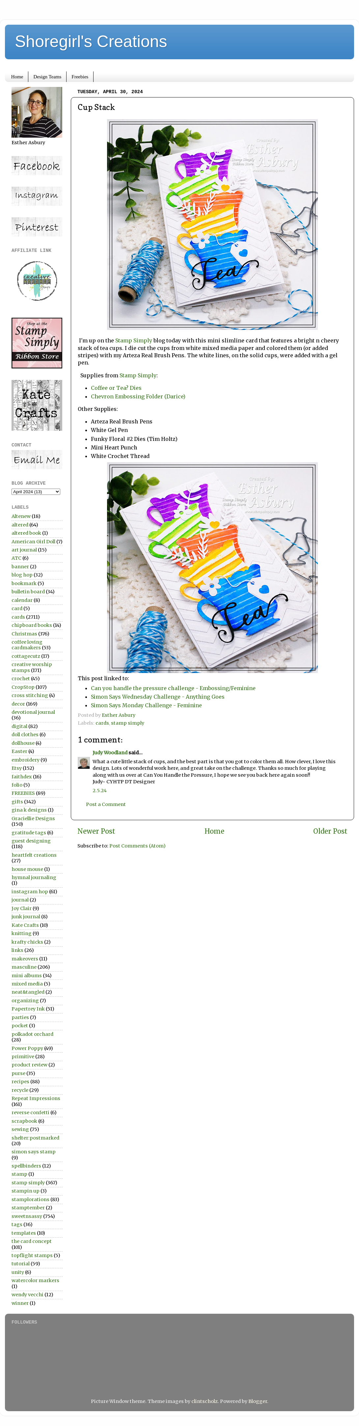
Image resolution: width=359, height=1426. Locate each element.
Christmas (24, 634)
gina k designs (29, 810)
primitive (23, 1057)
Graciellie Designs (33, 818)
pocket (20, 1026)
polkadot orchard (32, 1034)
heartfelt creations (34, 855)
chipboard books (32, 625)
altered (20, 525)
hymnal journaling (34, 877)
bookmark (24, 583)
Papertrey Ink (28, 1009)
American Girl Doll (33, 542)
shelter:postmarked (35, 1138)
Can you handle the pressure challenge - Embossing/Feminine (173, 688)
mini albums (27, 976)
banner (20, 567)
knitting (22, 933)
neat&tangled (28, 992)
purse (18, 1073)
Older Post (330, 831)
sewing (20, 1129)
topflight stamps (32, 1255)
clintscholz (204, 1401)
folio (17, 785)
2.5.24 (100, 791)
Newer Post (96, 831)
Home (17, 76)
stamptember (28, 1208)
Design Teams (47, 76)
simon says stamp (34, 1152)
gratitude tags (29, 833)
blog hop (22, 575)
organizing (25, 1001)
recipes (20, 1082)
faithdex (22, 777)
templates (24, 1233)
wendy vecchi (27, 1295)
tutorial (21, 1264)
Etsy (17, 768)
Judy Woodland (110, 753)
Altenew (21, 516)
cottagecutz (26, 656)
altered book (26, 533)
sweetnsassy (27, 1216)
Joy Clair (22, 908)
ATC (16, 558)
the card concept (32, 1241)
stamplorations (30, 1199)
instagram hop (30, 892)
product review (29, 1065)
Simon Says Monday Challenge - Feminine (146, 705)
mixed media (27, 984)
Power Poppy (27, 1048)
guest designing (31, 841)
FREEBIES (23, 793)
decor (18, 704)
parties (20, 1017)
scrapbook (24, 1121)
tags (17, 1224)
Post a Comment (106, 804)
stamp (19, 1174)
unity (18, 1272)
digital (19, 726)
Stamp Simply (133, 340)
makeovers (25, 959)
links (17, 950)
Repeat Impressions (36, 1098)
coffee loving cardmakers (27, 645)
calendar (22, 600)
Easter (19, 751)
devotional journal (33, 712)
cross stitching (30, 695)
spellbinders (26, 1166)
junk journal (26, 917)
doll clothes (25, 735)
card (17, 608)
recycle (20, 1090)
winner (20, 1303)
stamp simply (127, 723)
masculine (24, 967)
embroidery (26, 760)
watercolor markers (35, 1280)
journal (20, 900)
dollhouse (23, 743)
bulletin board (28, 592)
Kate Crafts (25, 925)
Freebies (79, 76)
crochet (21, 679)
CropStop (23, 687)
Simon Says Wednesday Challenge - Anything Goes (158, 696)
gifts (17, 802)
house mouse (27, 869)
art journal (24, 550)
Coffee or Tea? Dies (117, 388)
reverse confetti (30, 1113)
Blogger (257, 1401)
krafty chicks (27, 942)
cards (102, 723)
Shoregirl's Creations (91, 41)
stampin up (26, 1191)
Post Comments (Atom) (137, 846)
